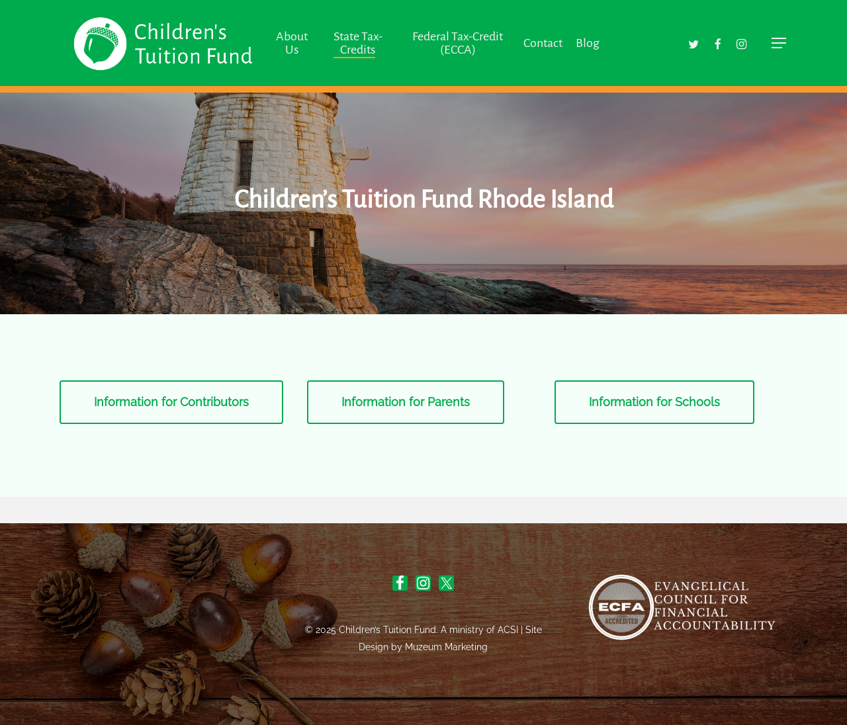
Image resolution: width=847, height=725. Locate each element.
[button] (779, 43)
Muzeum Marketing (446, 647)
